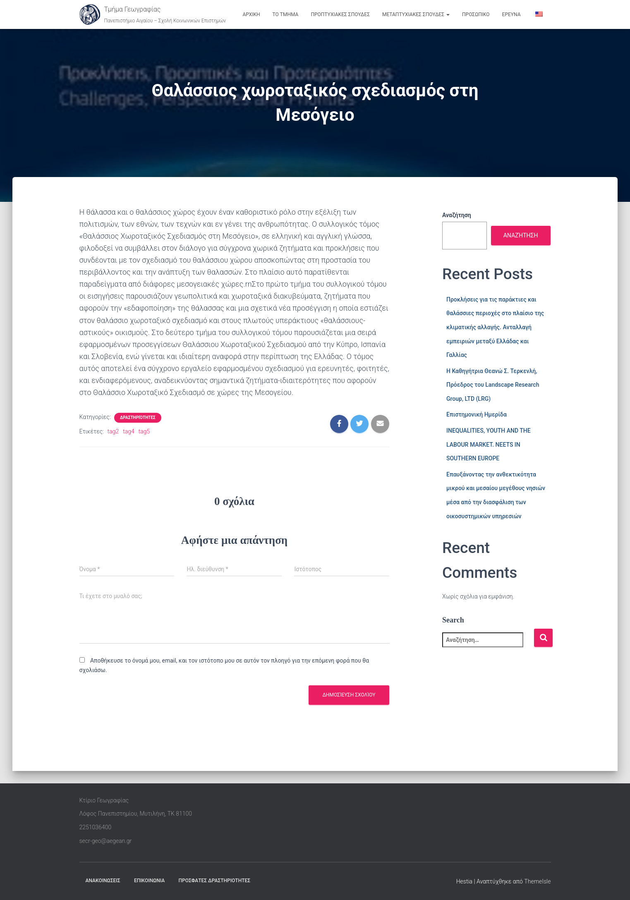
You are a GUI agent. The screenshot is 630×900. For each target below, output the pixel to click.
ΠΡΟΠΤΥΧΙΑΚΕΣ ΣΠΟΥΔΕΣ (340, 14)
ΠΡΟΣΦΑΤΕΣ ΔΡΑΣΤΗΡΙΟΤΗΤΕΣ (215, 880)
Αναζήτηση (456, 215)
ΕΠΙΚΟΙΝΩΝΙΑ (149, 880)
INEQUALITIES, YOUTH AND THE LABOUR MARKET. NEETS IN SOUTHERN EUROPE (488, 444)
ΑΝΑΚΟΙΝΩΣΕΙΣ (103, 880)
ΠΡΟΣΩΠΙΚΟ (476, 14)
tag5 (144, 431)
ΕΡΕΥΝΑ (511, 14)
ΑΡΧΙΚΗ (251, 14)
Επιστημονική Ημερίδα (476, 414)
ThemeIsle (537, 881)
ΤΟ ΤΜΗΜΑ (286, 14)
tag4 (128, 431)
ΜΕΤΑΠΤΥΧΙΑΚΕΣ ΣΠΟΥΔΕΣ (416, 14)
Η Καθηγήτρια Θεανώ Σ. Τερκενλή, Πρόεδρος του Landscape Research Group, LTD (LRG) (492, 385)
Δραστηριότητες (138, 417)
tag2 (113, 431)
